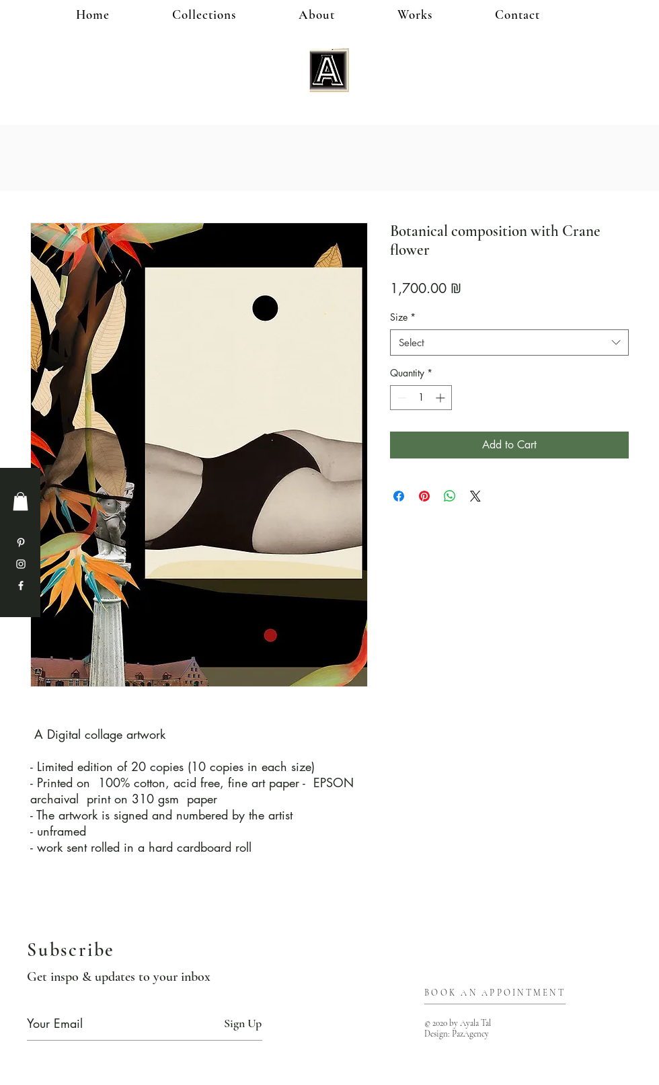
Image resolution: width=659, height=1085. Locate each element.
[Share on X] (475, 496)
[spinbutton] (421, 397)
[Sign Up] (243, 1023)
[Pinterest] (21, 542)
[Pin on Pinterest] (424, 496)
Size (403, 317)
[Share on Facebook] (399, 496)
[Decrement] (400, 397)
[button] (437, 14)
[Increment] (441, 397)
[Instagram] (21, 564)
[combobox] (509, 342)
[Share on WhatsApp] (450, 496)
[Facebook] (21, 585)
